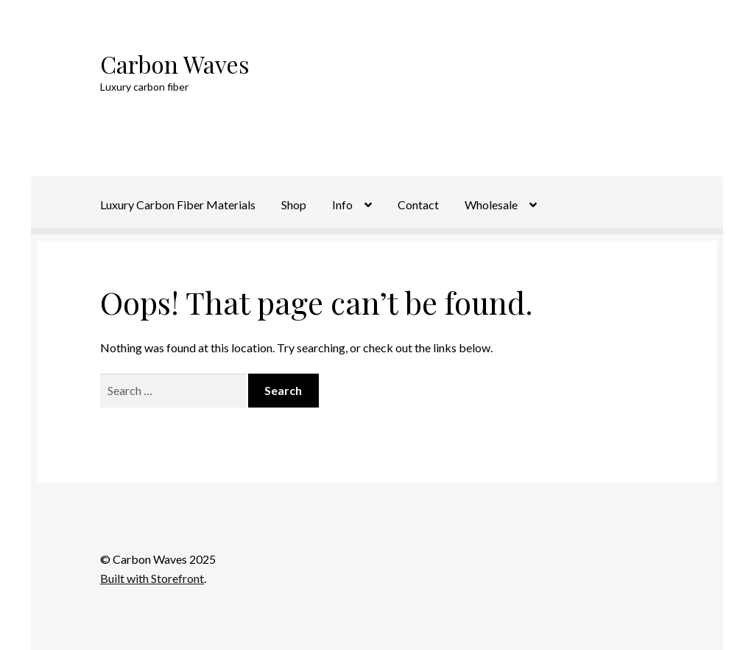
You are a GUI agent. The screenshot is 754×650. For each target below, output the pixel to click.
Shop (293, 205)
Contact (418, 205)
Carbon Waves (175, 64)
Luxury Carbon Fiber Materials (178, 205)
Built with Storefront (152, 578)
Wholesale (491, 205)
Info (342, 205)
